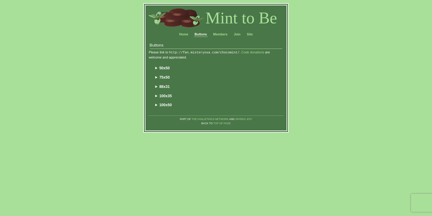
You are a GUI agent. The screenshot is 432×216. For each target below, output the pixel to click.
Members (220, 34)
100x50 (165, 105)
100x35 (165, 96)
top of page (222, 123)
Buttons (201, 34)
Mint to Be (241, 18)
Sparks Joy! (243, 119)
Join (237, 34)
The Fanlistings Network (209, 119)
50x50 (164, 68)
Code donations (253, 52)
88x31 (164, 87)
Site (250, 34)
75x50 (164, 77)
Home (183, 34)
